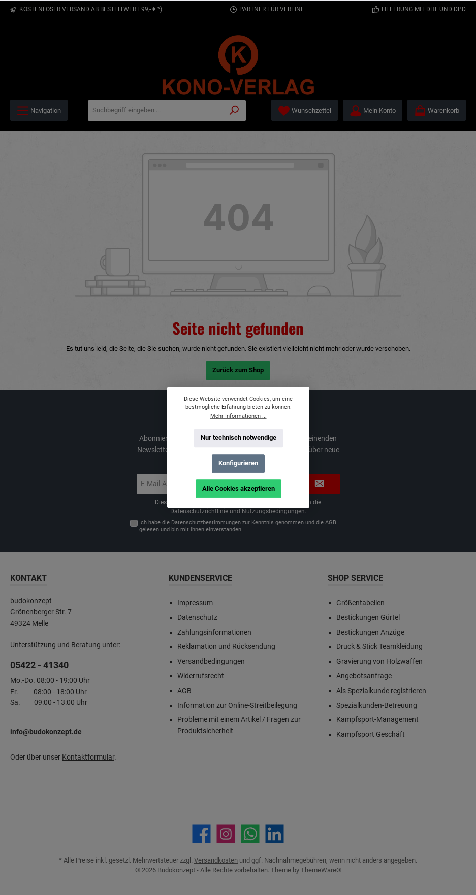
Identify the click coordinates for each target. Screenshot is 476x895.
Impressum (195, 603)
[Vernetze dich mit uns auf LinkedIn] (274, 833)
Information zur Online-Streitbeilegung (237, 705)
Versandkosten (216, 860)
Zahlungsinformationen (214, 632)
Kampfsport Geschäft (370, 734)
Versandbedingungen (211, 661)
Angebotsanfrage (364, 676)
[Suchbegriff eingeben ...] (156, 110)
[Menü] (39, 110)
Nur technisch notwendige (238, 437)
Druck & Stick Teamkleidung (379, 646)
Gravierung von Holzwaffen (379, 661)
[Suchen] (234, 110)
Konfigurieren (238, 463)
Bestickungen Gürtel (368, 617)
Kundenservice (200, 578)
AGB (330, 522)
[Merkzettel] (304, 110)
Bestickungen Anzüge (370, 632)
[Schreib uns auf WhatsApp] (250, 833)
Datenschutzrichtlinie (199, 511)
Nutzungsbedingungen (273, 511)
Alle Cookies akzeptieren (238, 488)
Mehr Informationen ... (238, 415)
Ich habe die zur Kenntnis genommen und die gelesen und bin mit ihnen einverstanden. (237, 525)
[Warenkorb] (436, 110)
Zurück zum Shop (238, 370)
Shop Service (355, 578)
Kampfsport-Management (377, 719)
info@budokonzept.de (46, 732)
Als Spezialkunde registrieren (381, 690)
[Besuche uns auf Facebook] (201, 833)
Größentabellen (360, 603)
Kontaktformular (88, 757)
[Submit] (319, 484)
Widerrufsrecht (200, 676)
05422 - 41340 (39, 665)
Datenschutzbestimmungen (206, 522)
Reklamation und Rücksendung (226, 646)
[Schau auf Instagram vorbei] (225, 833)
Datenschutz (197, 617)
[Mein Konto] (372, 110)
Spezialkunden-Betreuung (376, 705)
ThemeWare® (321, 870)
